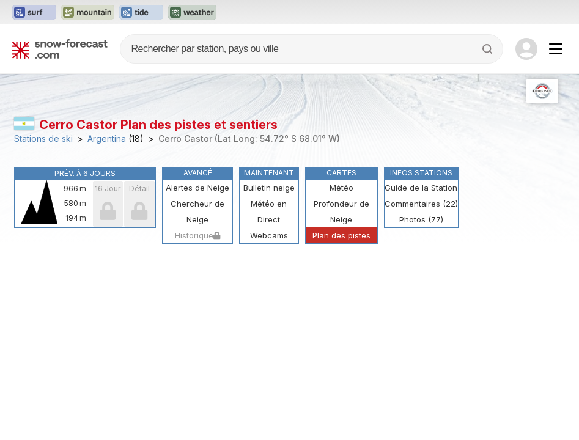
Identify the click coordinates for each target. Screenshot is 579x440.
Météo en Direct (269, 211)
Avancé (197, 172)
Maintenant (269, 172)
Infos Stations (421, 172)
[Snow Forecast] (60, 49)
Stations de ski (43, 138)
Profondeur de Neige (341, 211)
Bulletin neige (269, 188)
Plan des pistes (341, 235)
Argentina (106, 138)
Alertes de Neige (197, 188)
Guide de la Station (421, 188)
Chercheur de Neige (197, 211)
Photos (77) (421, 219)
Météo (341, 188)
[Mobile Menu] (556, 49)
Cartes (341, 172)
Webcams (269, 235)
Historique (197, 235)
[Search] (488, 49)
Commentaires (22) (421, 203)
